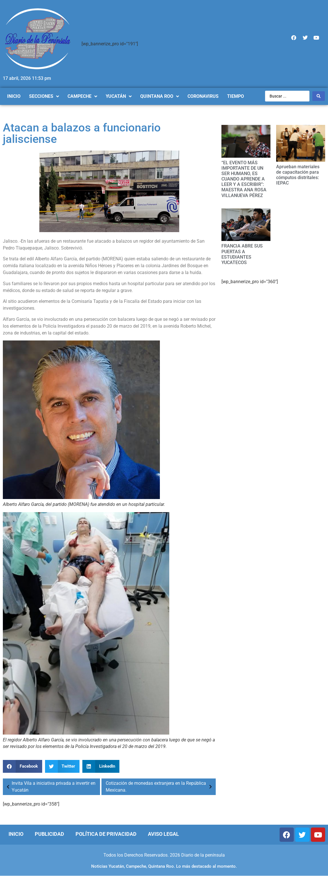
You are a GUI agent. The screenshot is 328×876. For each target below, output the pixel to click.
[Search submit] (318, 96)
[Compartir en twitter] (62, 766)
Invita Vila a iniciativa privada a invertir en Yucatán (49, 786)
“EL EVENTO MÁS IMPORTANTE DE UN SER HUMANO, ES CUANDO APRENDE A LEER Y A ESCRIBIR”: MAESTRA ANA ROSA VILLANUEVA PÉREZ (243, 179)
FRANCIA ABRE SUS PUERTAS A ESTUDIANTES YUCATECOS (242, 254)
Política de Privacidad (106, 834)
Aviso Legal (163, 834)
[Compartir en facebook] (22, 766)
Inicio (16, 834)
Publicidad (49, 834)
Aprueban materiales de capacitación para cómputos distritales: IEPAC (297, 175)
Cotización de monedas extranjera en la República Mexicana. (160, 786)
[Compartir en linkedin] (100, 766)
